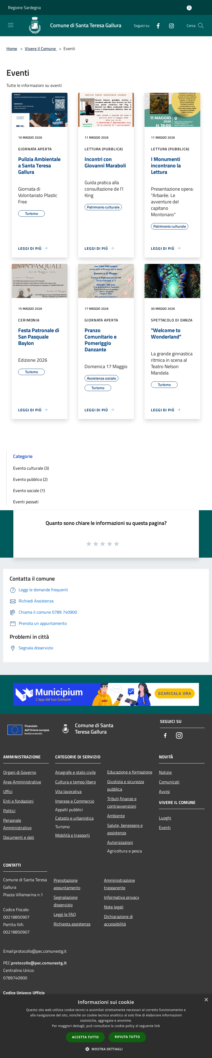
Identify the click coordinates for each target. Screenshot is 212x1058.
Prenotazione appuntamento (67, 884)
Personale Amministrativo (17, 824)
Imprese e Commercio (74, 801)
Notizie (165, 772)
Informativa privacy (121, 897)
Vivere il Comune (41, 48)
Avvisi (164, 791)
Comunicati (169, 782)
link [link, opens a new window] (157, 1026)
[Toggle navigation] (10, 25)
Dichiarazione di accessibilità (118, 920)
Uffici (8, 791)
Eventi (165, 827)
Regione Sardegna (24, 7)
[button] (106, 1049)
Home (11, 48)
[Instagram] (169, 25)
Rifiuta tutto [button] (127, 1037)
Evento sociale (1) (29, 490)
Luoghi (165, 818)
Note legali (113, 907)
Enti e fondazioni (18, 801)
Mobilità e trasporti (72, 835)
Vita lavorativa (68, 791)
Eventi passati (26, 501)
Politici (9, 810)
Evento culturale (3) (31, 468)
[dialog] (106, 1026)
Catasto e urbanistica (74, 818)
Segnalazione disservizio (66, 901)
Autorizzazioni (120, 842)
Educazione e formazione (129, 772)
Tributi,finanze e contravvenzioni (122, 802)
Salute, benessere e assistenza (125, 829)
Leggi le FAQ (65, 914)
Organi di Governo (19, 772)
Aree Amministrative (22, 782)
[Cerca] (201, 25)
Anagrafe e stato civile (75, 772)
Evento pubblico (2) (30, 479)
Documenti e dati (18, 837)
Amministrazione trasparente (119, 884)
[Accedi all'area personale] (189, 8)
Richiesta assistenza (72, 924)
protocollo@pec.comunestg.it (39, 963)
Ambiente (116, 815)
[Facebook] (156, 25)
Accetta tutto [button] (85, 1037)
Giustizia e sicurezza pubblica (125, 785)
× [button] (206, 1000)
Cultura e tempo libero (75, 782)
